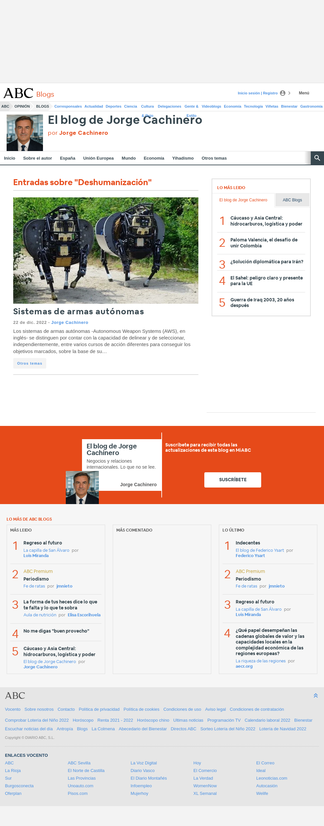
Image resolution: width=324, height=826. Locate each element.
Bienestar (289, 106)
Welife (262, 793)
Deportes (114, 106)
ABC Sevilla (79, 763)
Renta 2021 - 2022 (115, 720)
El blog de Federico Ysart (260, 550)
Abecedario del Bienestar (143, 728)
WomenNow (205, 786)
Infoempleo (141, 786)
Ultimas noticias (188, 720)
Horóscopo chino (153, 720)
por (78, 133)
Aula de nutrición (39, 615)
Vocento (12, 709)
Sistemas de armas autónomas (78, 312)
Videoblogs (211, 106)
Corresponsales (68, 106)
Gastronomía (311, 106)
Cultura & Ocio (147, 107)
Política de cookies (141, 709)
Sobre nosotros (39, 709)
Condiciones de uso (182, 709)
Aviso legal (215, 709)
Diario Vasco (143, 770)
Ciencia (130, 106)
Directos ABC (183, 728)
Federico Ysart (250, 556)
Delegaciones (170, 106)
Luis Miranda (36, 556)
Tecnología (253, 106)
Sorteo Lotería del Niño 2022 (227, 728)
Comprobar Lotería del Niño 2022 (37, 720)
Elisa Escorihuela (84, 615)
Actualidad (94, 106)
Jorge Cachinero (69, 322)
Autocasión (266, 786)
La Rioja (13, 770)
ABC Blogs (292, 200)
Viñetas (271, 106)
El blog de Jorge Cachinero (125, 120)
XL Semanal (205, 793)
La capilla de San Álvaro (46, 550)
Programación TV (224, 720)
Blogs (42, 106)
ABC (5, 106)
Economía (232, 106)
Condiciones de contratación (257, 709)
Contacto (66, 709)
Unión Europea (98, 158)
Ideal (260, 770)
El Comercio (205, 770)
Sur (8, 778)
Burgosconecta (19, 786)
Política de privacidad (99, 709)
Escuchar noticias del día (29, 728)
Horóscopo (83, 720)
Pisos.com (78, 793)
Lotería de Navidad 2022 (282, 728)
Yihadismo (183, 158)
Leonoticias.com (271, 778)
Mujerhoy (139, 793)
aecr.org (244, 666)
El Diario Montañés (149, 778)
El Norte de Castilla (86, 770)
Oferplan (13, 793)
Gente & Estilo (191, 107)
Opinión (22, 106)
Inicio (9, 158)
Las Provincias (82, 778)
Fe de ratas (34, 586)
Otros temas (214, 158)
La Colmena (103, 728)
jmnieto (64, 586)
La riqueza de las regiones (261, 661)
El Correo (265, 763)
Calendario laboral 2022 (267, 720)
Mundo (129, 158)
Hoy (197, 763)
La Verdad (203, 778)
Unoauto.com (80, 786)
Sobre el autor (37, 158)
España (67, 158)
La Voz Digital (144, 763)
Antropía (65, 728)
